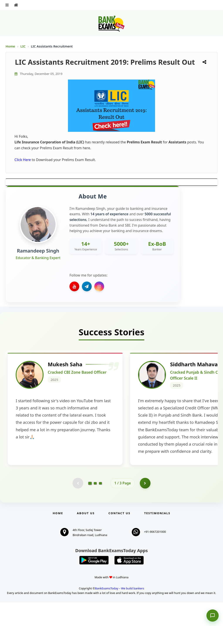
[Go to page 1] (90, 506)
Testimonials (157, 537)
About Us (86, 537)
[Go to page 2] (95, 506)
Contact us (119, 537)
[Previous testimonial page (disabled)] (77, 506)
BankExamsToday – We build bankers (119, 612)
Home (10, 46)
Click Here (23, 159)
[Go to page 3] (100, 506)
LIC (23, 46)
